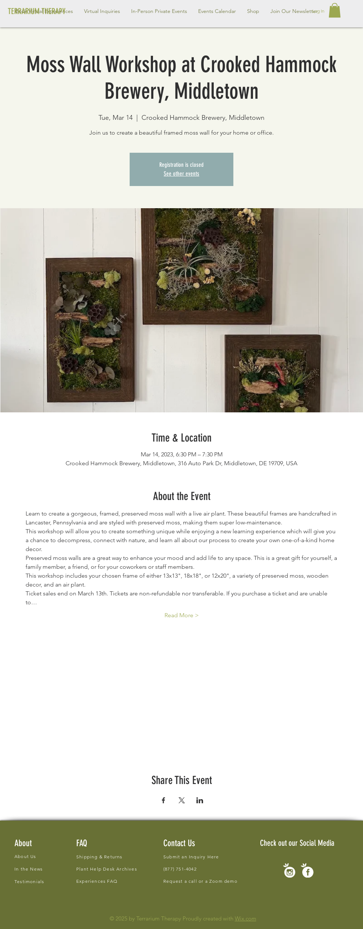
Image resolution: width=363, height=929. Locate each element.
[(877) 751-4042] (187, 868)
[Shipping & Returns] (128, 856)
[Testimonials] (52, 881)
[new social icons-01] (307, 870)
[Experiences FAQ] (98, 881)
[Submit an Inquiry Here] (193, 856)
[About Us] (52, 856)
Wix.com (245, 918)
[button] (102, 11)
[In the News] (52, 868)
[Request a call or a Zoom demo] (205, 881)
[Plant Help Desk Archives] (109, 869)
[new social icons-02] (289, 870)
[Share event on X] (181, 800)
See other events (181, 173)
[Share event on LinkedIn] (199, 800)
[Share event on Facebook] (163, 800)
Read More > (181, 615)
